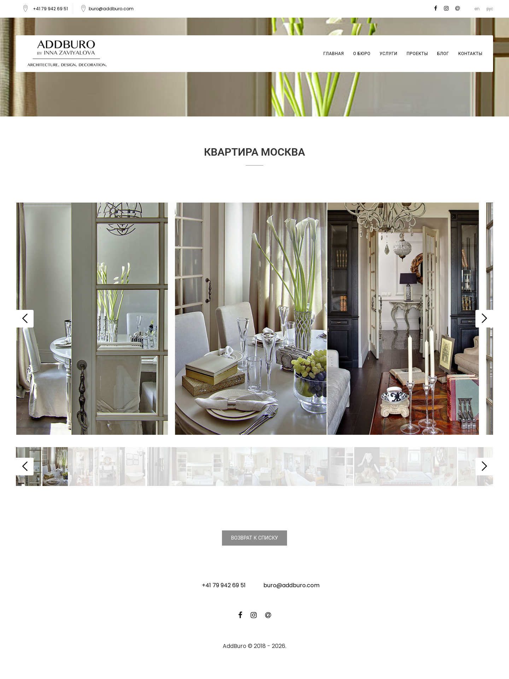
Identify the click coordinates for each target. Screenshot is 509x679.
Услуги (388, 53)
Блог (443, 53)
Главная (333, 53)
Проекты (417, 53)
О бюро (361, 53)
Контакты (470, 53)
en (477, 9)
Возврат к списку (254, 537)
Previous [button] (25, 319)
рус (489, 9)
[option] (171, 319)
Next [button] (484, 319)
